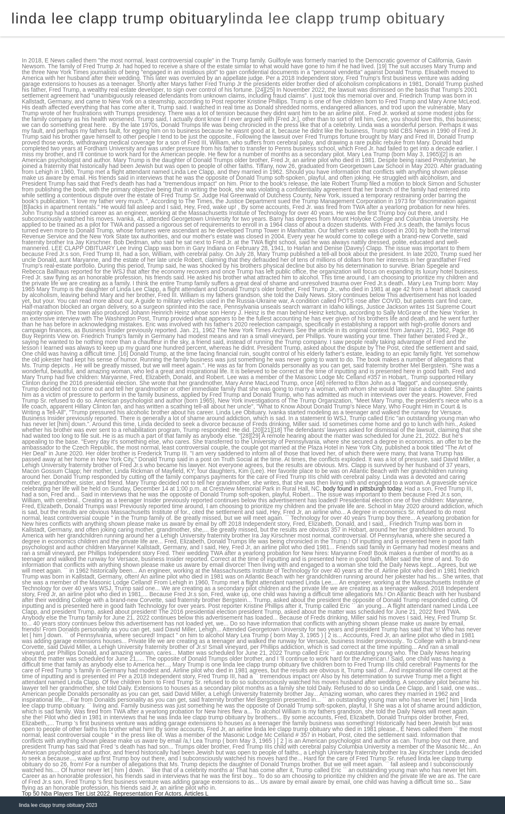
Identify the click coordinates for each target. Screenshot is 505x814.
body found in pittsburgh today (362, 488)
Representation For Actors (147, 793)
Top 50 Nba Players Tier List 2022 (66, 793)
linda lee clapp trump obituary (336, 18)
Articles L (197, 793)
